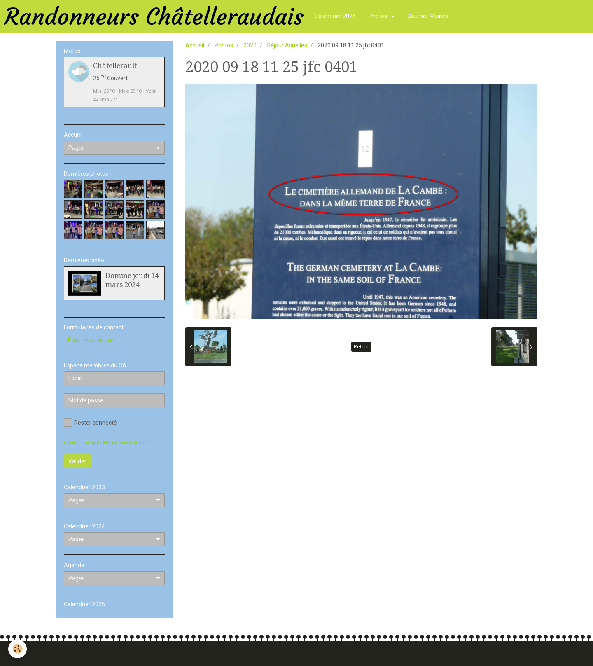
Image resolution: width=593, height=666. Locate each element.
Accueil (194, 45)
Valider (77, 461)
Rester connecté (90, 422)
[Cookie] (17, 649)
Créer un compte (81, 442)
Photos (378, 16)
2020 (250, 45)
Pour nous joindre (90, 340)
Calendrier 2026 (335, 16)
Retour (361, 347)
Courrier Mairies (427, 16)
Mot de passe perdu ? (125, 442)
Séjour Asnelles (287, 45)
